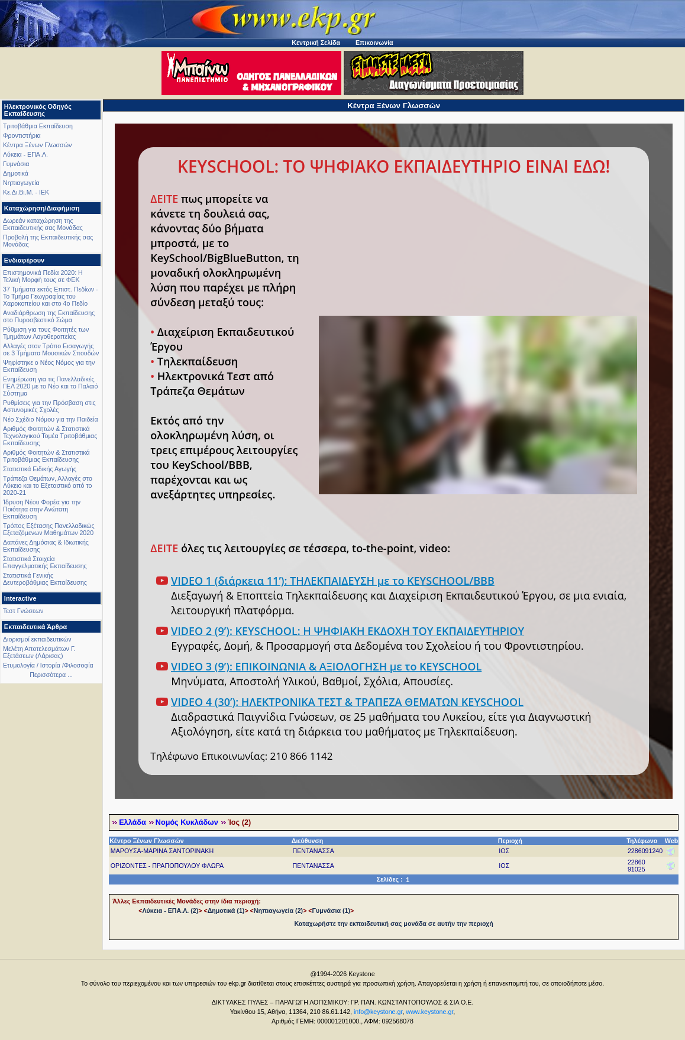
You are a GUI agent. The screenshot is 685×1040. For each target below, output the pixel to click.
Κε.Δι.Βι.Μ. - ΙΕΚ (26, 192)
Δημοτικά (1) (226, 910)
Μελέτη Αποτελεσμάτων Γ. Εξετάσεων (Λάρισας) (39, 652)
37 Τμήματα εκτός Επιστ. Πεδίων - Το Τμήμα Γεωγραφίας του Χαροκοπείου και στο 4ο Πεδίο (50, 296)
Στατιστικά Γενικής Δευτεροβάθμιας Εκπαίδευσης (45, 579)
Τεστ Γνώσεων (23, 610)
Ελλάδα (132, 822)
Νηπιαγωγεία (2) (278, 910)
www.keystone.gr (429, 1011)
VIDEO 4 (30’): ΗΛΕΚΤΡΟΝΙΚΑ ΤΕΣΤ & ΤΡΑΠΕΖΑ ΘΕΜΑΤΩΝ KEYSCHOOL (347, 702)
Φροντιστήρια (22, 135)
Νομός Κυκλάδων (187, 822)
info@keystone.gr (378, 1011)
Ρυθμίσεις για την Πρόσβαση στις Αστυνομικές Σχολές (49, 406)
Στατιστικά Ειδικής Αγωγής (39, 468)
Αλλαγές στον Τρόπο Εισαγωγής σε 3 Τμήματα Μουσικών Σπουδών (51, 349)
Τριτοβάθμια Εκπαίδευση (38, 125)
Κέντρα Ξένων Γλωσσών (37, 144)
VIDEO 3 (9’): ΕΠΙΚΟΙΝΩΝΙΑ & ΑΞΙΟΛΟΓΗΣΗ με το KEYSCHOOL (326, 666)
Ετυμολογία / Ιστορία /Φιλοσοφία (48, 665)
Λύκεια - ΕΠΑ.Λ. (25, 154)
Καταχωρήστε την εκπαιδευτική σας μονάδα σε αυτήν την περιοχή (394, 923)
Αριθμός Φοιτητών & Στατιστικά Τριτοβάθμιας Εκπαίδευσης (46, 456)
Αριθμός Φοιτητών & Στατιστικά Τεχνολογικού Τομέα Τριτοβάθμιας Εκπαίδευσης (50, 435)
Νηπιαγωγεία (21, 182)
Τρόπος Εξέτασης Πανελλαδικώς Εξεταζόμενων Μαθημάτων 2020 (49, 529)
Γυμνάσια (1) (331, 910)
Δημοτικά (15, 173)
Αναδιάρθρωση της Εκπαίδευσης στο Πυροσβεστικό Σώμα (49, 316)
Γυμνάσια (16, 163)
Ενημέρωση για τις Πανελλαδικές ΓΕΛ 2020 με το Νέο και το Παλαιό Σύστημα (50, 386)
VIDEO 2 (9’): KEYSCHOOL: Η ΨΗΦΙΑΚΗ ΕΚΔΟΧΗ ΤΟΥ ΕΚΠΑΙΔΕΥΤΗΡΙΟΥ (347, 631)
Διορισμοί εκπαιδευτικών (37, 639)
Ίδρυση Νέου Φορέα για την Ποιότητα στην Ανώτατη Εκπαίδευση (41, 509)
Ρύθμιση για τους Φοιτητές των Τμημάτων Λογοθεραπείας (46, 333)
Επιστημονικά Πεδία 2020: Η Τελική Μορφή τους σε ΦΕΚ (43, 276)
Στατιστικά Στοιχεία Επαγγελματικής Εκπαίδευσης (45, 562)
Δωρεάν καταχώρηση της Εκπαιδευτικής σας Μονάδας (43, 224)
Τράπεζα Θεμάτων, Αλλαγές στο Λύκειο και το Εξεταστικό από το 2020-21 (47, 485)
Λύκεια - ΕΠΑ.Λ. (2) (170, 910)
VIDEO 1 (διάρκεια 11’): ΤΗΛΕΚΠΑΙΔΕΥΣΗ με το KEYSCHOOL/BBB (333, 581)
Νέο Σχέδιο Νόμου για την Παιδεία (50, 419)
